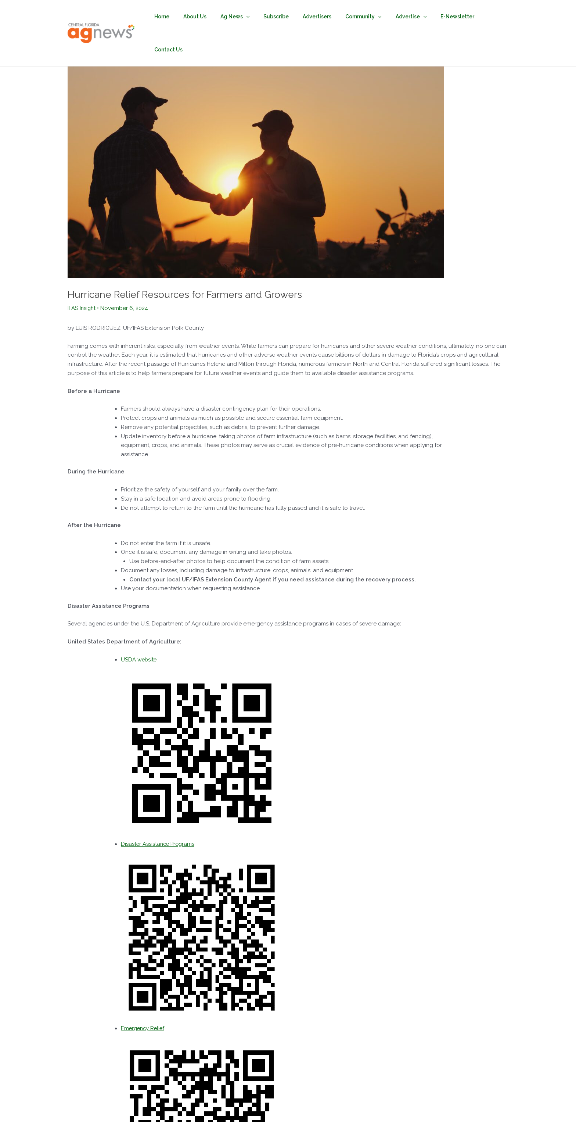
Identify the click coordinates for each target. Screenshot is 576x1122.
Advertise (405, 16)
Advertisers (318, 16)
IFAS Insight (82, 274)
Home (178, 16)
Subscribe (281, 16)
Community (361, 16)
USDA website (139, 626)
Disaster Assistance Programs (159, 810)
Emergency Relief (144, 995)
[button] (255, 16)
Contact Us (489, 16)
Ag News (243, 16)
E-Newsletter (448, 16)
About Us (207, 16)
